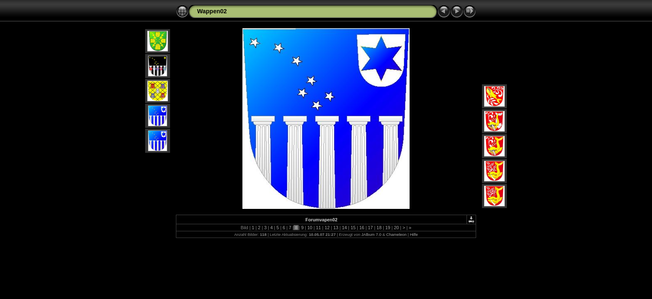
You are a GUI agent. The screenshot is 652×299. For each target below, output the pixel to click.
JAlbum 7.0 (371, 234)
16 (362, 227)
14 (344, 227)
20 (396, 227)
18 (379, 227)
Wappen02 (212, 11)
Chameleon (396, 234)
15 (353, 227)
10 (310, 227)
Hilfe (414, 234)
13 (335, 227)
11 (318, 227)
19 (387, 227)
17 (370, 227)
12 (327, 227)
